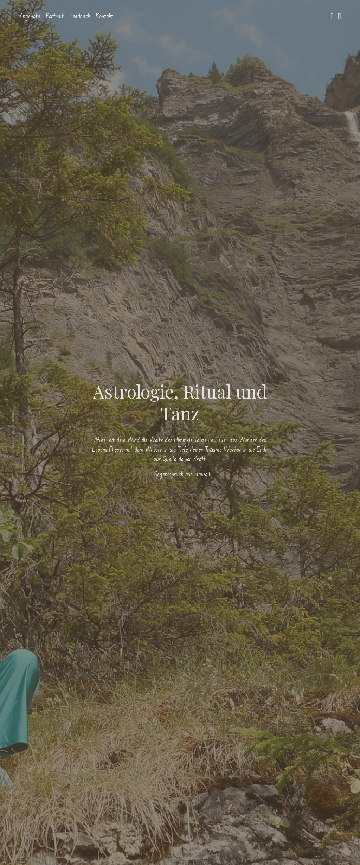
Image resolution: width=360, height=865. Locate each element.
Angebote (30, 16)
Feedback (79, 16)
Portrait (55, 16)
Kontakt (104, 16)
